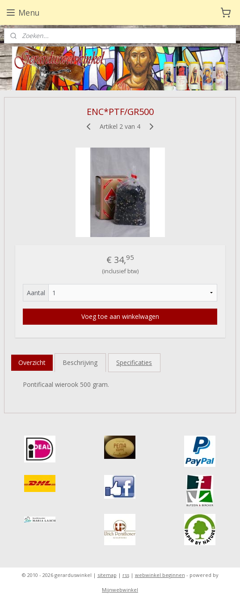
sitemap (107, 575)
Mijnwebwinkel (120, 589)
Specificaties (134, 362)
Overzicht (32, 362)
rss (125, 575)
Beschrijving (80, 362)
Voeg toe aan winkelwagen (120, 316)
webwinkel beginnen (160, 575)
